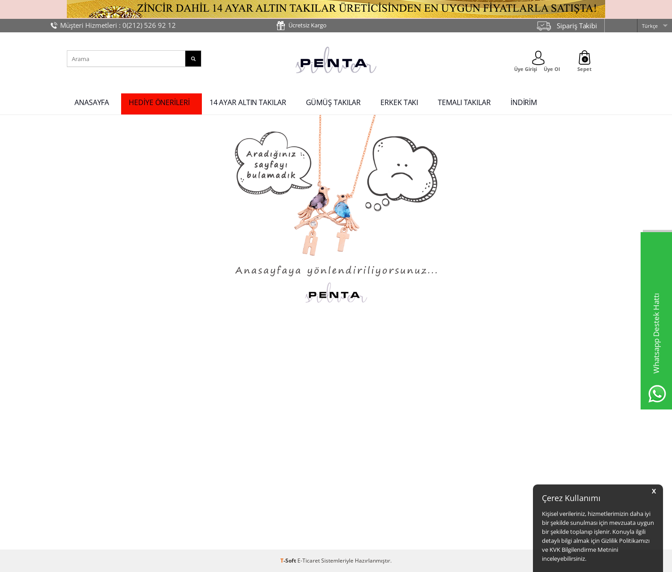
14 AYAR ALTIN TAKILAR (247, 102)
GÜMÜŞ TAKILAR (333, 102)
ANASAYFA (91, 102)
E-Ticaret (308, 560)
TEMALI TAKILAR (464, 102)
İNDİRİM (524, 102)
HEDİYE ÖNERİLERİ (159, 102)
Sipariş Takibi (577, 25)
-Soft (288, 560)
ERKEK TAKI (399, 102)
